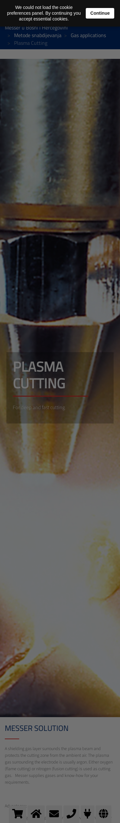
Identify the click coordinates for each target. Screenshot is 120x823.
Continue (100, 13)
